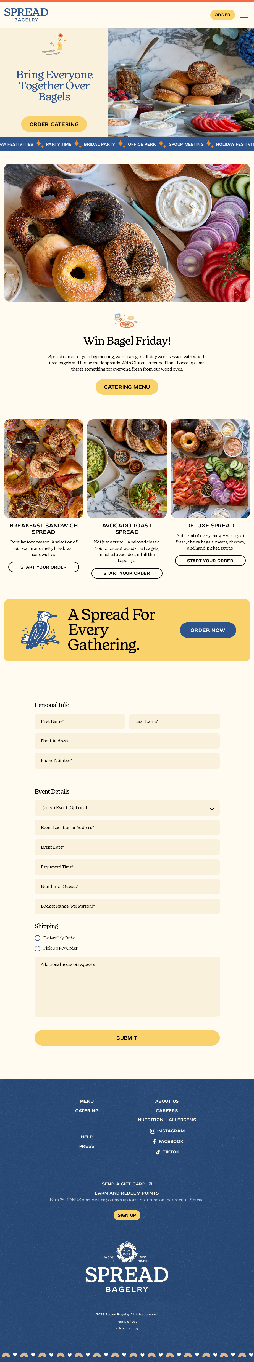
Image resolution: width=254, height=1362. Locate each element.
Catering (87, 1111)
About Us (167, 1101)
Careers (167, 1111)
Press (87, 1146)
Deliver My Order (59, 938)
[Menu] (244, 15)
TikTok (171, 1152)
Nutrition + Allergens (167, 1120)
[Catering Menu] (127, 387)
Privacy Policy (127, 1328)
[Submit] (127, 1038)
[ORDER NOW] (208, 630)
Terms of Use (127, 1321)
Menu (87, 1101)
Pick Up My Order (60, 948)
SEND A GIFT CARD (127, 1184)
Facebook (171, 1142)
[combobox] (127, 807)
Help (87, 1137)
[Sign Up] (127, 1215)
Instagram (171, 1131)
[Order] (222, 15)
